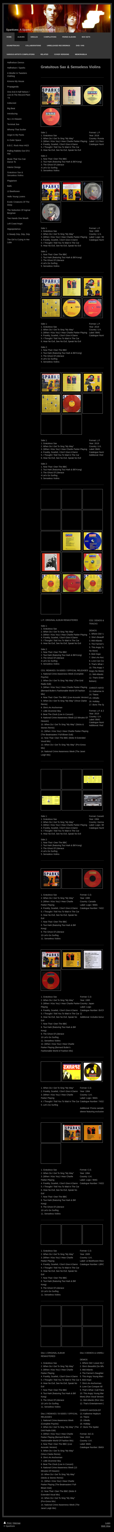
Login (107, 1523)
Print (8, 1523)
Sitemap (16, 1523)
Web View (105, 1526)
